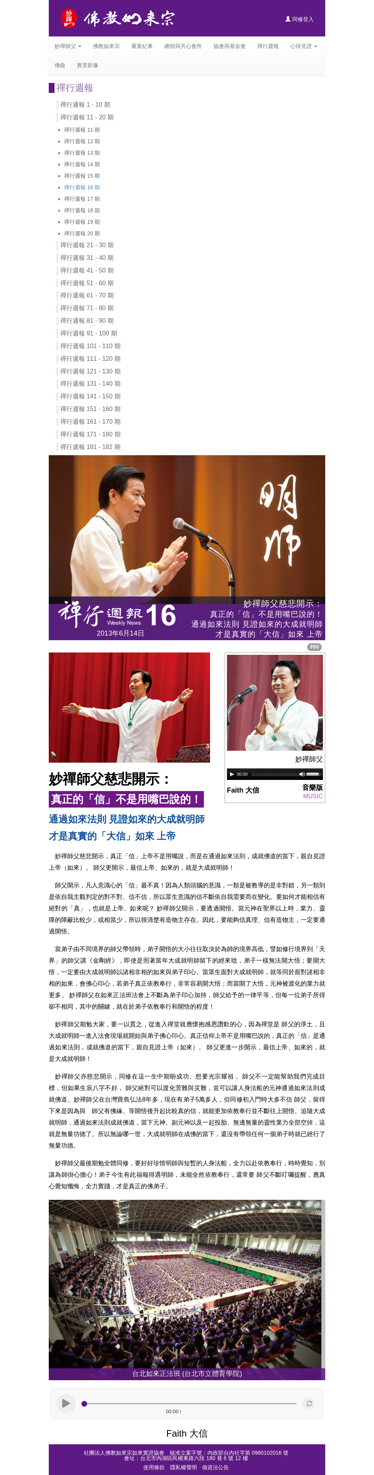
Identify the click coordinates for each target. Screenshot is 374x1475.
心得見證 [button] (303, 46)
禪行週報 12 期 (82, 141)
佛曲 (60, 65)
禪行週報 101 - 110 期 (90, 346)
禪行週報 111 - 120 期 (90, 358)
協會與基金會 (229, 46)
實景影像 (87, 65)
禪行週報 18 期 (82, 210)
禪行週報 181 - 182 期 (90, 447)
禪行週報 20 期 (82, 233)
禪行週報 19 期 (82, 222)
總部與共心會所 (183, 46)
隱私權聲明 (183, 1467)
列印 (314, 647)
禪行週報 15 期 (82, 176)
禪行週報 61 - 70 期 (87, 295)
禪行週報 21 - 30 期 (87, 245)
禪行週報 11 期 (82, 130)
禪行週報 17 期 (82, 199)
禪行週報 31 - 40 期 (87, 257)
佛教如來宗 (106, 46)
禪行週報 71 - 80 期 (87, 308)
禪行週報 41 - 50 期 (87, 270)
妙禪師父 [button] (68, 46)
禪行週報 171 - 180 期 (90, 434)
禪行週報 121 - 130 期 (90, 371)
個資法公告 (215, 1467)
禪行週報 (268, 46)
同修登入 (299, 19)
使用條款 (154, 1467)
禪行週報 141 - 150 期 (90, 396)
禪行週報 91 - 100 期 (88, 333)
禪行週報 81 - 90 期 (87, 320)
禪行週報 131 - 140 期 (90, 383)
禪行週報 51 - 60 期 (87, 283)
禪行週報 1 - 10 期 (85, 104)
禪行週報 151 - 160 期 (90, 409)
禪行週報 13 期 (82, 153)
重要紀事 (142, 46)
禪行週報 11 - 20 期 (87, 117)
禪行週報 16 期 (82, 187)
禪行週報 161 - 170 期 (90, 421)
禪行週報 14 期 (82, 164)
